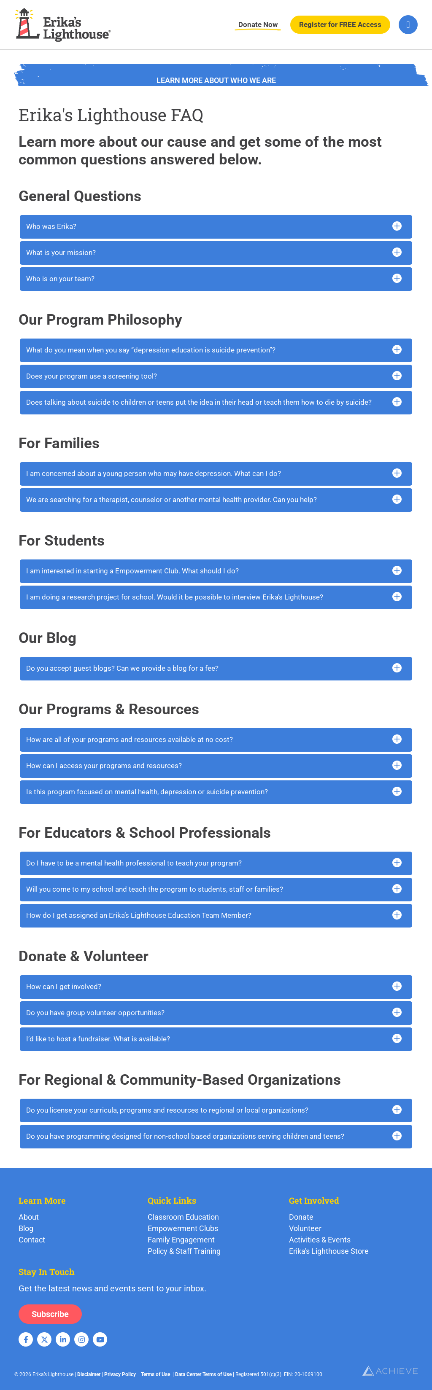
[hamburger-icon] (408, 24)
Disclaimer (88, 1374)
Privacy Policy (120, 1374)
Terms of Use (155, 1374)
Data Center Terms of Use (203, 1374)
